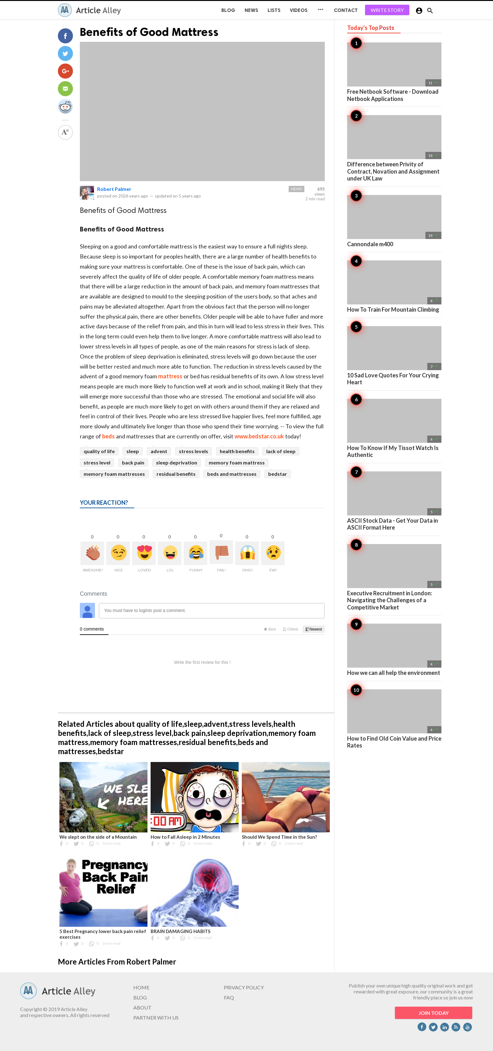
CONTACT (346, 10)
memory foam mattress (237, 462)
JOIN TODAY (433, 1013)
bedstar (277, 474)
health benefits (237, 451)
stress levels (193, 451)
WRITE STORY (387, 10)
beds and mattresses (232, 474)
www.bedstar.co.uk (259, 436)
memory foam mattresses (114, 474)
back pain (133, 462)
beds (108, 436)
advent (159, 451)
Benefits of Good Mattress (149, 32)
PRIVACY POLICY (244, 987)
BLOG (228, 10)
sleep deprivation (176, 462)
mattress (170, 376)
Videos (298, 10)
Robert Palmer (114, 189)
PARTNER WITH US (156, 1017)
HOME (141, 987)
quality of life (99, 451)
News (251, 10)
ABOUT (142, 1007)
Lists (274, 10)
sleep (132, 451)
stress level (97, 462)
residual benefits (176, 474)
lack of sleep (281, 451)
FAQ (229, 997)
